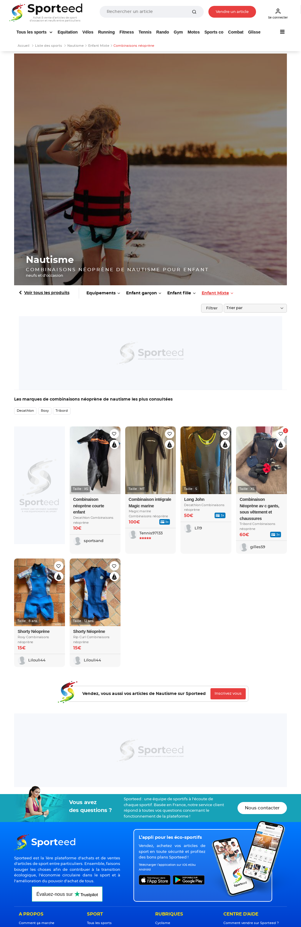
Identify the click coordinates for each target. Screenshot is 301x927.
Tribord (62, 410)
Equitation (68, 32)
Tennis (144, 32)
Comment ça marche (36, 923)
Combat (235, 32)
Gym (178, 32)
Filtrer (212, 308)
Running (106, 32)
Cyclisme (162, 923)
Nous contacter (262, 808)
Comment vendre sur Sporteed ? (251, 923)
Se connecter (278, 13)
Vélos (87, 32)
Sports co (213, 32)
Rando (162, 32)
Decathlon (25, 410)
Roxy (45, 410)
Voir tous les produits (46, 293)
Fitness (126, 32)
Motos (194, 32)
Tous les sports (32, 32)
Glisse (254, 32)
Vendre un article (232, 12)
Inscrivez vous (228, 694)
